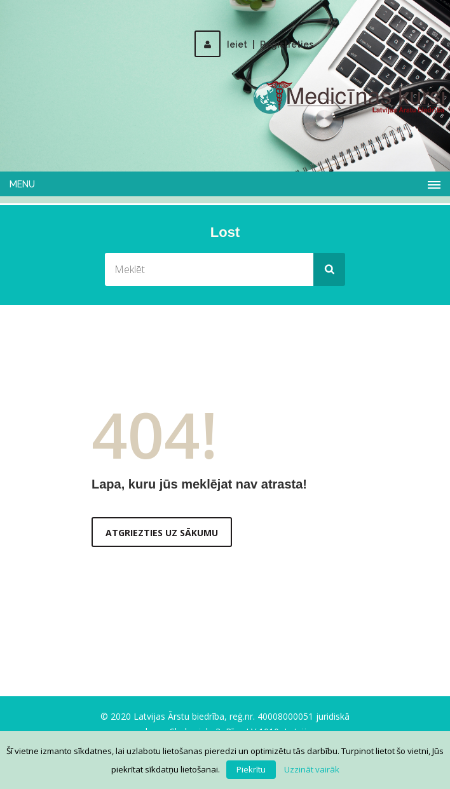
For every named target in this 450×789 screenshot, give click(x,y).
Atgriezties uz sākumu (162, 533)
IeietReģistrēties (253, 44)
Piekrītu (251, 769)
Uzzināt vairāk (311, 769)
